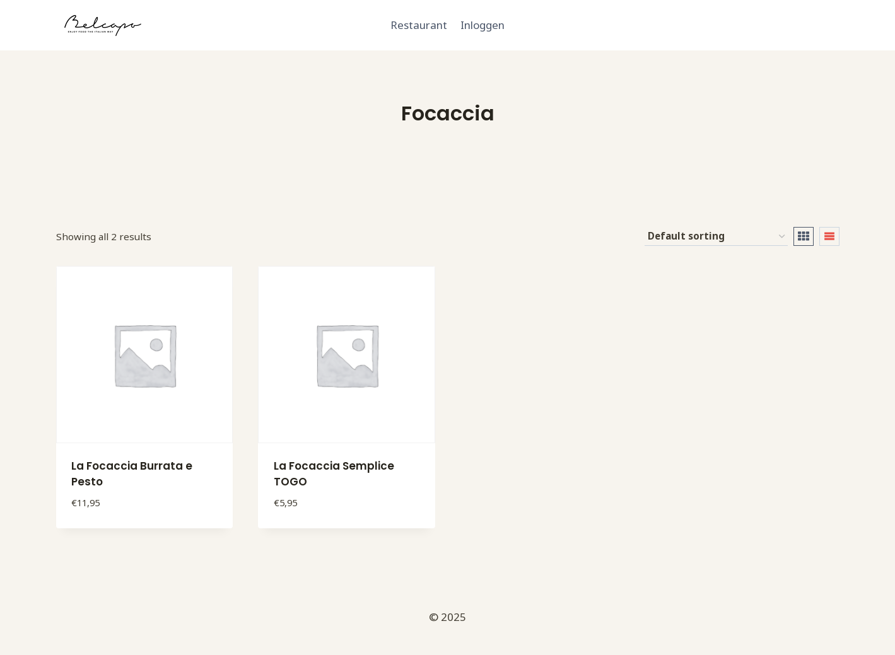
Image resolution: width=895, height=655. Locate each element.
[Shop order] (716, 236)
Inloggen (482, 25)
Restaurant (418, 25)
